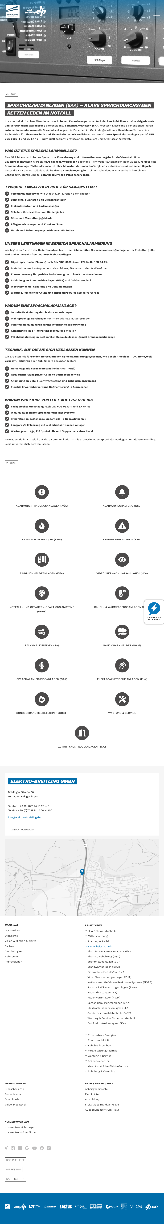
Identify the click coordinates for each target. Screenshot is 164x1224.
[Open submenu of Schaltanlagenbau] (86, 1045)
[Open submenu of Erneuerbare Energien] (86, 1035)
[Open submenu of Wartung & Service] (86, 1056)
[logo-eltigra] (81, 1206)
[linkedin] (20, 1148)
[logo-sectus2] (66, 1204)
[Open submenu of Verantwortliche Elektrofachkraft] (86, 1066)
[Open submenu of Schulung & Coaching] (86, 1071)
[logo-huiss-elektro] (124, 1204)
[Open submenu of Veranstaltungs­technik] (86, 1050)
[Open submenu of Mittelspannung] (86, 936)
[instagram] (49, 1148)
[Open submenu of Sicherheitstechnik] (86, 946)
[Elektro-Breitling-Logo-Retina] (36, 7)
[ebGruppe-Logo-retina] (13, 6)
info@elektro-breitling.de (24, 817)
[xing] (6, 1148)
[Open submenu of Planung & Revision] (86, 941)
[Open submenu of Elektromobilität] (86, 1040)
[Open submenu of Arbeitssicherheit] (86, 1061)
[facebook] (42, 1148)
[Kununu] (13, 1148)
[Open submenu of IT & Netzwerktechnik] (86, 931)
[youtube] (34, 1148)
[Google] (27, 1148)
